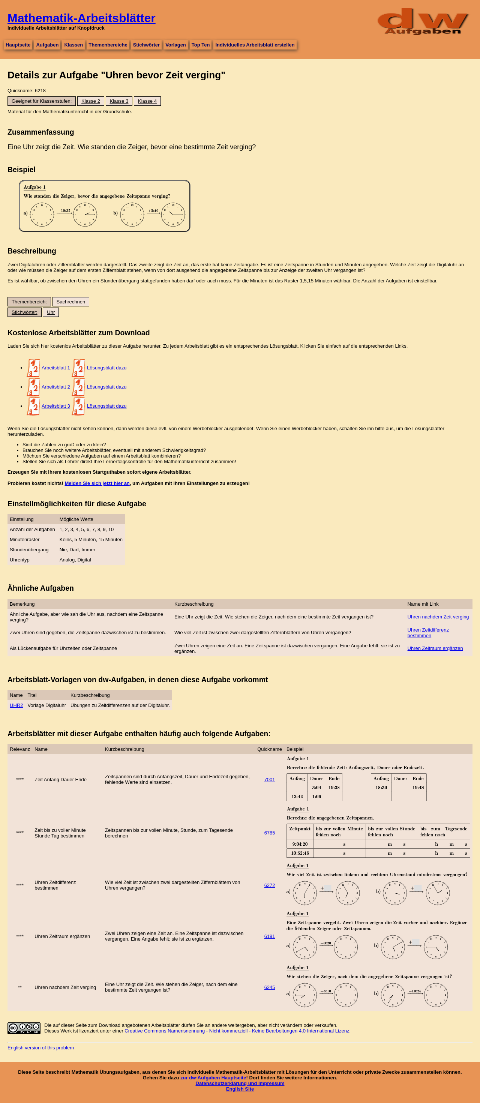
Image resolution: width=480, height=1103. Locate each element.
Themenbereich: (29, 302)
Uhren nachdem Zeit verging (438, 617)
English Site (240, 1089)
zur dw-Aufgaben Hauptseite (213, 1077)
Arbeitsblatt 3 (56, 406)
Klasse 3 (119, 101)
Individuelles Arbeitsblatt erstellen (254, 45)
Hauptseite (18, 45)
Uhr (51, 312)
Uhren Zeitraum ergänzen (435, 648)
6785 (269, 833)
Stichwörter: (25, 312)
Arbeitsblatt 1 (56, 368)
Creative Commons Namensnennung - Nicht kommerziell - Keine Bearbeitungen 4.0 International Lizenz (236, 1031)
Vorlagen (175, 45)
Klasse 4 (147, 101)
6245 (269, 987)
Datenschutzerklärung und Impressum (240, 1083)
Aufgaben (47, 45)
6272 (269, 885)
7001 (269, 779)
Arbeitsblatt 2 (56, 387)
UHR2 (16, 705)
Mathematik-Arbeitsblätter (82, 18)
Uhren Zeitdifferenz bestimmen (428, 632)
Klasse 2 (90, 101)
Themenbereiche (107, 45)
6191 (269, 936)
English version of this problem (41, 1047)
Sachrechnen (71, 302)
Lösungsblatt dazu (107, 368)
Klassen (73, 45)
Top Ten (201, 45)
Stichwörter (146, 45)
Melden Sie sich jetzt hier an (96, 483)
